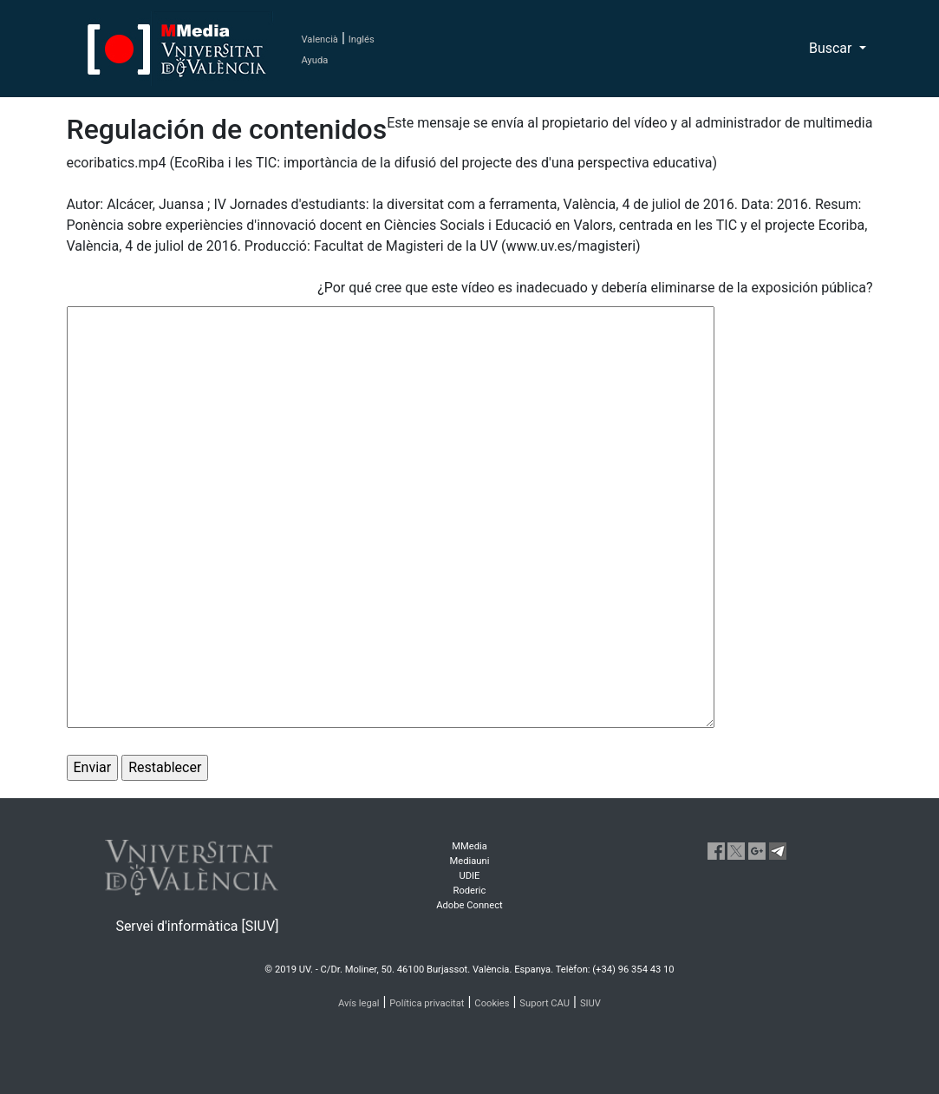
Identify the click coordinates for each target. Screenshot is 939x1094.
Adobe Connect (469, 905)
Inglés (362, 39)
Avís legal (359, 1003)
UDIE (469, 875)
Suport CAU (544, 1003)
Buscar (832, 48)
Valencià (320, 39)
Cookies (491, 1003)
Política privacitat (426, 1003)
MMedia (469, 846)
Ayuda (315, 60)
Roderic (469, 890)
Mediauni (470, 861)
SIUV (590, 1003)
